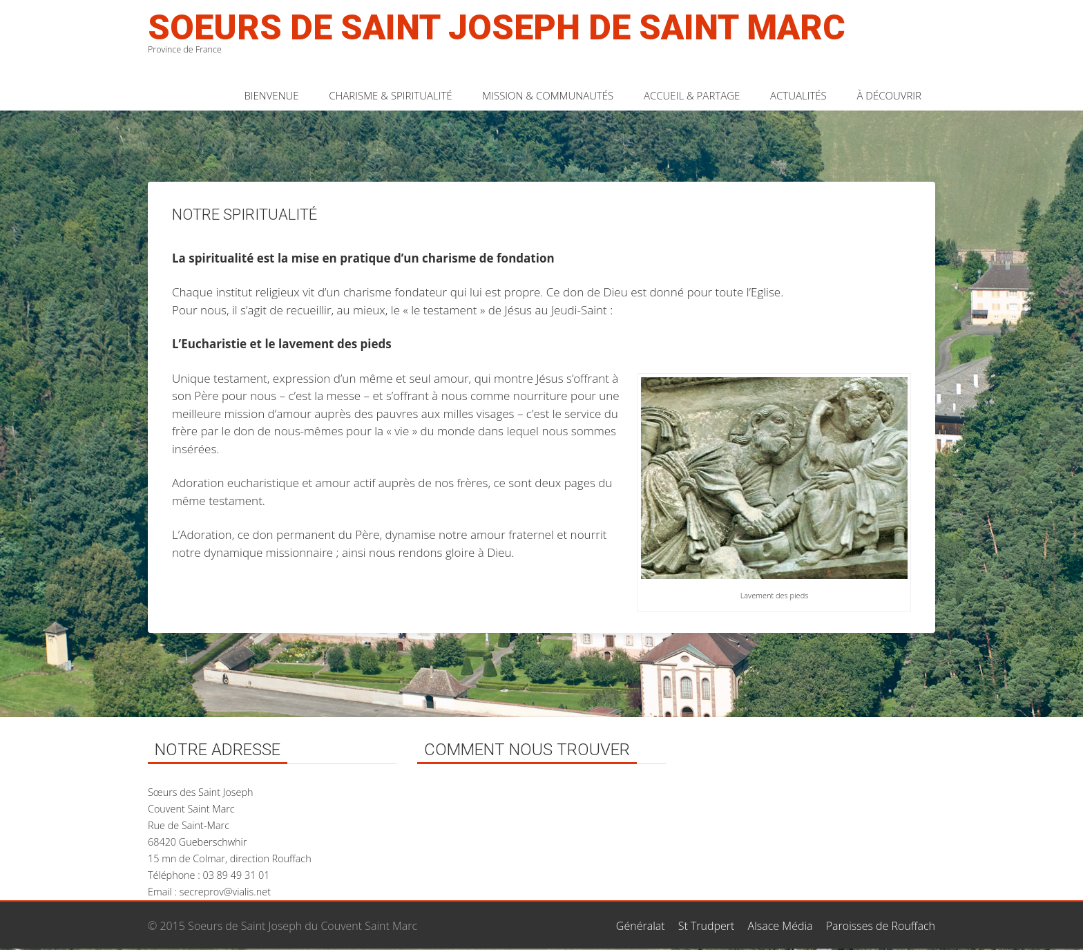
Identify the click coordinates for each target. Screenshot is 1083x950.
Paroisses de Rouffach (880, 925)
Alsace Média (780, 925)
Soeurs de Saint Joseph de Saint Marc (496, 27)
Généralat (640, 925)
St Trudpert (706, 925)
